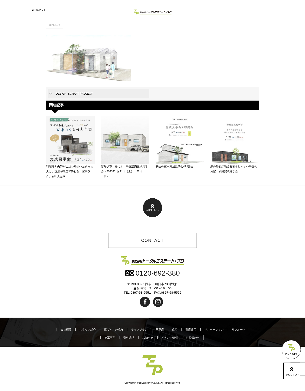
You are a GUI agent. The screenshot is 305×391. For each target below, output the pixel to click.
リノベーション (214, 329)
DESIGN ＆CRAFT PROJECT (74, 93)
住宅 (174, 329)
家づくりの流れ (113, 329)
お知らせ (147, 337)
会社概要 (66, 329)
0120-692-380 (152, 273)
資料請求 (128, 337)
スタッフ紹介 (87, 329)
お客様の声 (193, 337)
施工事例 (109, 337)
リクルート (238, 329)
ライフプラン (139, 329)
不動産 (160, 329)
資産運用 (190, 329)
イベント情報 (169, 337)
